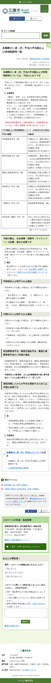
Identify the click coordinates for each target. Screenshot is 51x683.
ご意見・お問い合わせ (34, 604)
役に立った (10, 569)
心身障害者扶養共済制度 (18, 468)
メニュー (44, 10)
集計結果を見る (12, 627)
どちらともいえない (14, 572)
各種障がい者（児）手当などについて (24, 452)
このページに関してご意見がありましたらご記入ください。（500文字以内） (25, 586)
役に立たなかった (13, 576)
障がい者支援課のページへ (17, 540)
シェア (17, 19)
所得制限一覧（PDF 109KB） (15, 485)
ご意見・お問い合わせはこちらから (25, 547)
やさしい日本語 (27, 2)
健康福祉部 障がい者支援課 (39, 59)
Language (35, 11)
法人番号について (28, 670)
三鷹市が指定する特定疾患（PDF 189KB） (20, 489)
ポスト (34, 19)
